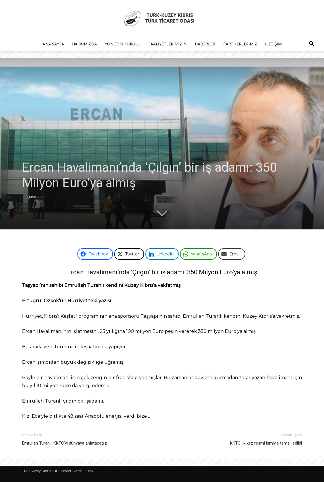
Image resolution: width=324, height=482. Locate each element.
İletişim (273, 44)
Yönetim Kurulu (122, 44)
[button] (311, 44)
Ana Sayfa (53, 44)
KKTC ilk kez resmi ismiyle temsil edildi (266, 443)
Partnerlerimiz (240, 44)
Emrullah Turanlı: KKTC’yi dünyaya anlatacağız (64, 443)
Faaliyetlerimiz (167, 44)
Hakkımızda (84, 44)
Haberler (205, 44)
